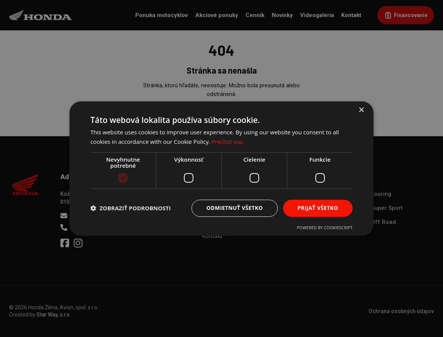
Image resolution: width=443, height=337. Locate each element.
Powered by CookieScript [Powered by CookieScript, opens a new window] (325, 227)
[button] (130, 208)
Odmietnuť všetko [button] (234, 207)
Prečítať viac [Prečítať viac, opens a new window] (228, 141)
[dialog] (221, 168)
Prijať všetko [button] (317, 207)
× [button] (361, 110)
